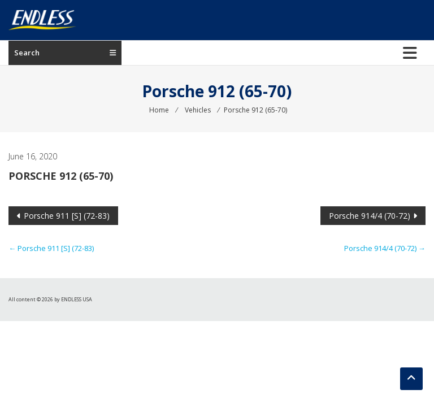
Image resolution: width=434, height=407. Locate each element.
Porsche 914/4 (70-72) (369, 215)
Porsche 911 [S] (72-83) (67, 215)
